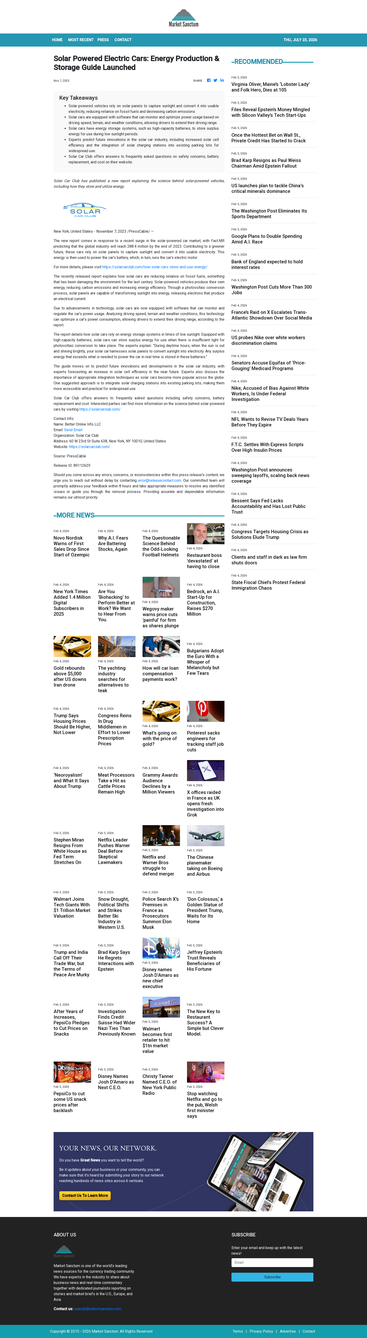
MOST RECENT (81, 40)
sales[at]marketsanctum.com (97, 1309)
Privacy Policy (261, 1331)
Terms (238, 1331)
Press (103, 40)
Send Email (73, 430)
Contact (309, 1331)
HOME (57, 40)
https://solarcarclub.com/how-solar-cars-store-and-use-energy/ (154, 267)
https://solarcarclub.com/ (100, 409)
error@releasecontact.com (159, 480)
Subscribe (272, 1277)
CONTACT (123, 40)
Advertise (288, 1331)
